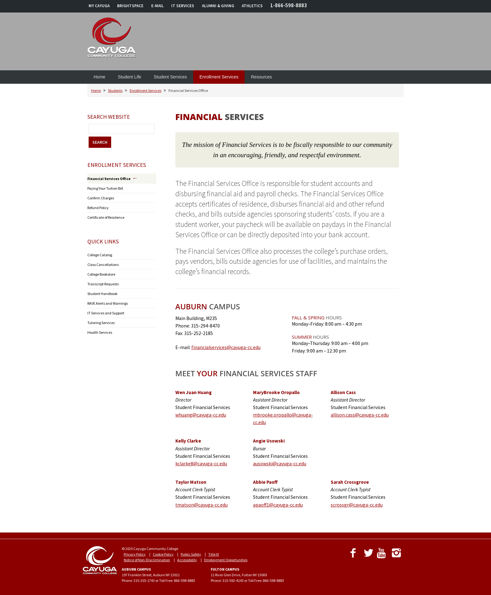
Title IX (213, 554)
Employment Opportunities (225, 560)
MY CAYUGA (99, 5)
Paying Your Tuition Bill (105, 188)
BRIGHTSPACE (130, 5)
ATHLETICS (252, 5)
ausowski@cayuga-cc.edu (279, 464)
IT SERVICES (182, 5)
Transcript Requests (103, 284)
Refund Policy (98, 207)
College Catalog (99, 254)
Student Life (129, 76)
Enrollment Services (219, 76)
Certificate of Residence (105, 217)
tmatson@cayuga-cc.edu (201, 505)
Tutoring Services (101, 322)
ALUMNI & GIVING (218, 5)
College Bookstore (101, 274)
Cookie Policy (163, 554)
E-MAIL (157, 5)
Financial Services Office (109, 178)
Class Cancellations (103, 264)
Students (115, 90)
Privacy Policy (135, 554)
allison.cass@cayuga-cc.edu (360, 415)
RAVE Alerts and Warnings (107, 303)
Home (99, 76)
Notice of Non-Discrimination (147, 560)
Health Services (99, 332)
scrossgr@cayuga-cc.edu (357, 505)
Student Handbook (102, 293)
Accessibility (187, 560)
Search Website (108, 116)
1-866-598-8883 (288, 5)
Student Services (170, 76)
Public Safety (191, 554)
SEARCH (99, 142)
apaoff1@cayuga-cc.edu (278, 505)
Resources (261, 76)
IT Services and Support (105, 313)
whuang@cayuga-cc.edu (200, 415)
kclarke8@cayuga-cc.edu (201, 464)
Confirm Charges (100, 198)
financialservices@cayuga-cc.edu (226, 347)
